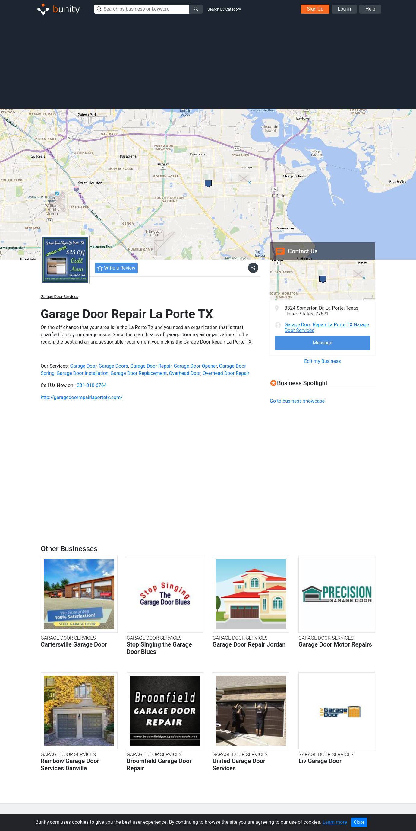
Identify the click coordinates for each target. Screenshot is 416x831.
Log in (344, 9)
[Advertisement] (208, 63)
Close (359, 822)
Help (370, 9)
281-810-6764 (92, 385)
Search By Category (224, 9)
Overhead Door (184, 373)
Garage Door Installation (83, 373)
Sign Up (315, 9)
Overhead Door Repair (226, 373)
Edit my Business (322, 361)
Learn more (335, 822)
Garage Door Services (59, 296)
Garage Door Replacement (139, 373)
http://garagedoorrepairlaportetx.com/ (82, 397)
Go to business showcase (297, 401)
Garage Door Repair (151, 366)
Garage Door (83, 366)
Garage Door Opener (195, 366)
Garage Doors (113, 366)
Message (322, 343)
